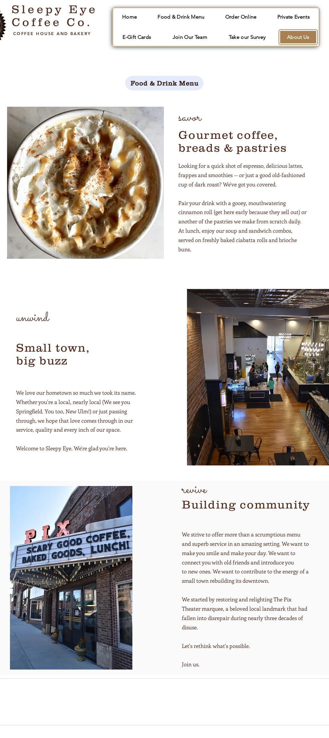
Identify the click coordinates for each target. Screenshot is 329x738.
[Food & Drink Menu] (164, 83)
